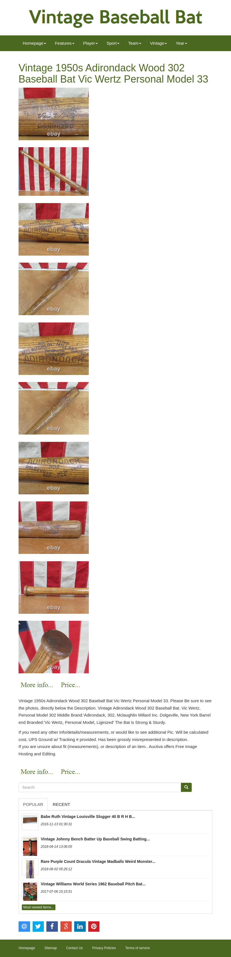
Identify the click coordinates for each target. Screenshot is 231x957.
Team (134, 43)
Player (90, 43)
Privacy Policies (104, 948)
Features (64, 43)
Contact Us (74, 948)
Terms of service (137, 948)
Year (181, 43)
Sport (113, 43)
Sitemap (50, 948)
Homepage (34, 43)
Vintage (158, 43)
